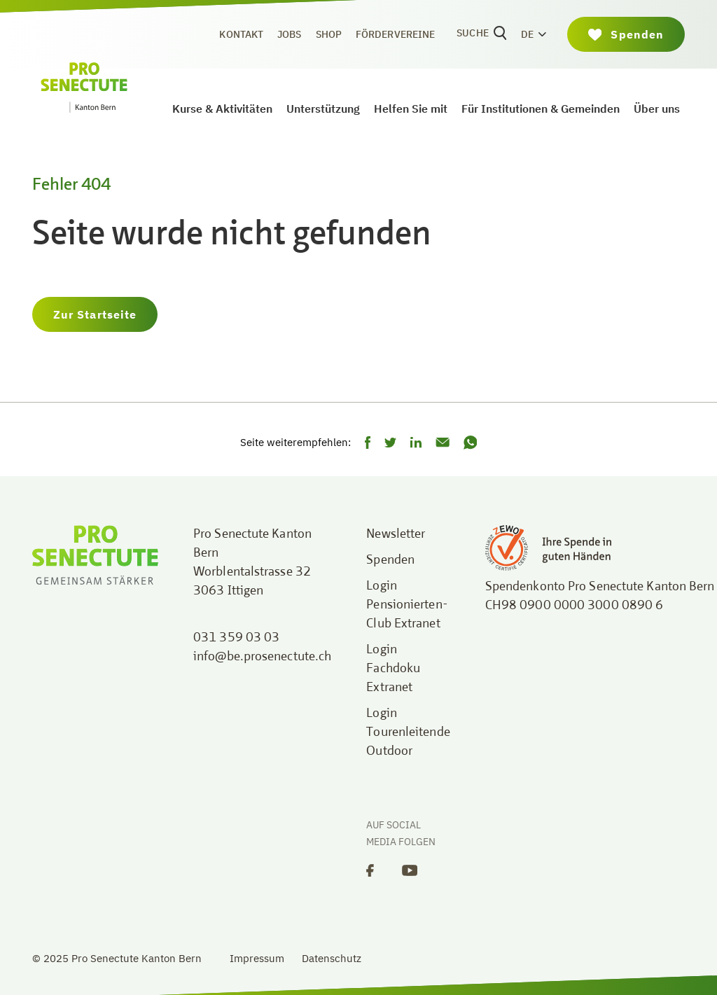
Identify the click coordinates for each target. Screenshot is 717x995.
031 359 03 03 (236, 638)
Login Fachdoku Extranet (393, 668)
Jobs (289, 34)
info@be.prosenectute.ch (262, 656)
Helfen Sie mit (410, 109)
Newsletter (395, 534)
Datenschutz (331, 958)
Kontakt (241, 34)
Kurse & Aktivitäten (222, 109)
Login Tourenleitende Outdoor (408, 732)
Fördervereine (395, 34)
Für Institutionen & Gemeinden (540, 109)
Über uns (657, 109)
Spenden (390, 560)
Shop (329, 34)
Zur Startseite (95, 314)
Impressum (257, 958)
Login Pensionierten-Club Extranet (406, 605)
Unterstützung (323, 109)
